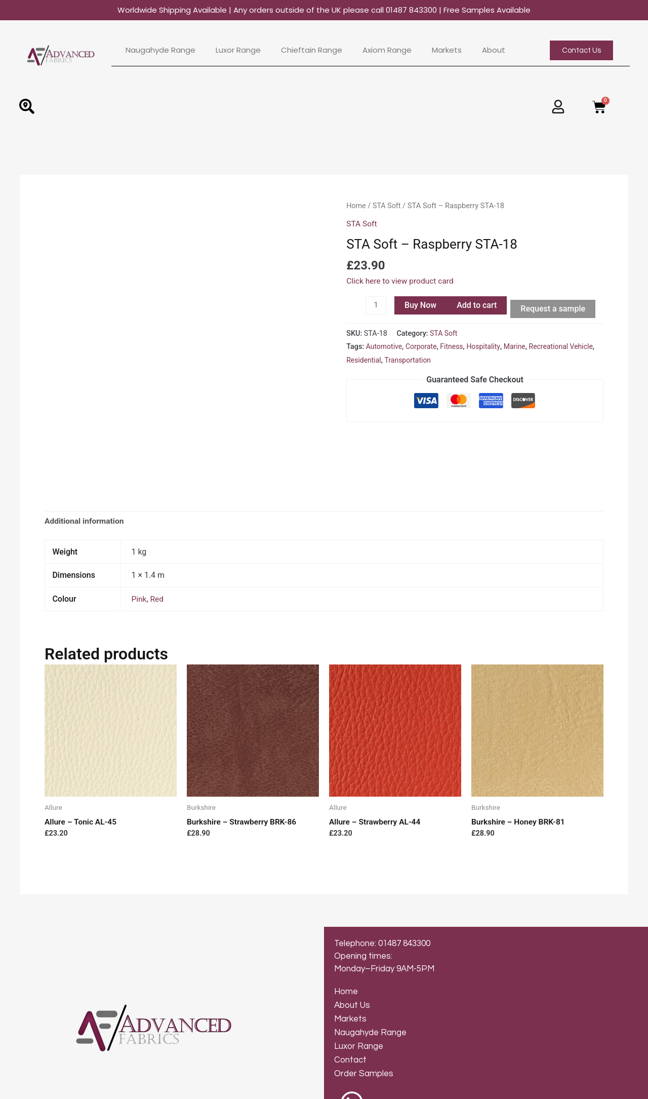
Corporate (423, 346)
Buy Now (421, 304)
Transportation (436, 360)
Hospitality (486, 346)
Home (356, 205)
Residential (392, 360)
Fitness (454, 346)
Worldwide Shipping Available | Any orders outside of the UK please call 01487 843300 (324, 10)
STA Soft (387, 205)
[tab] (85, 465)
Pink (139, 542)
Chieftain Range (311, 50)
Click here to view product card (401, 280)
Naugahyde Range (160, 50)
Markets (447, 50)
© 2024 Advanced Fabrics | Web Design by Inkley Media (106, 1086)
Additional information (85, 464)
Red (158, 542)
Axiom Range (387, 50)
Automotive (384, 346)
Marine (518, 346)
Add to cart (477, 304)
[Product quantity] (376, 305)
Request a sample (553, 308)
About (493, 50)
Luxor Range (238, 50)
